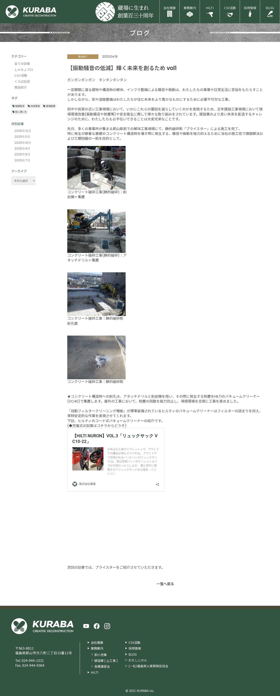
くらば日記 (22, 81)
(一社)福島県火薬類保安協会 (148, 666)
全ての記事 (22, 64)
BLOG (270, 7)
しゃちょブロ (23, 70)
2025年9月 (22, 148)
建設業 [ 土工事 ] (106, 660)
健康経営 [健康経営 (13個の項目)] (19, 106)
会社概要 (169, 7)
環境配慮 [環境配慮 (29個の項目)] (50, 106)
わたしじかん (138, 660)
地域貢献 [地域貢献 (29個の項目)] (35, 106)
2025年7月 (22, 160)
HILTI (210, 7)
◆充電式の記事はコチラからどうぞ (97, 425)
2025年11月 (22, 137)
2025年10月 (22, 143)
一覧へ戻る (165, 583)
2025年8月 (22, 154)
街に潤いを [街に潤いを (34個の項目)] (21, 111)
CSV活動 (230, 7)
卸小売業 (100, 655)
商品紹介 (20, 87)
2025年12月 (22, 131)
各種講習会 (102, 666)
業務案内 (190, 7)
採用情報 (250, 7)
